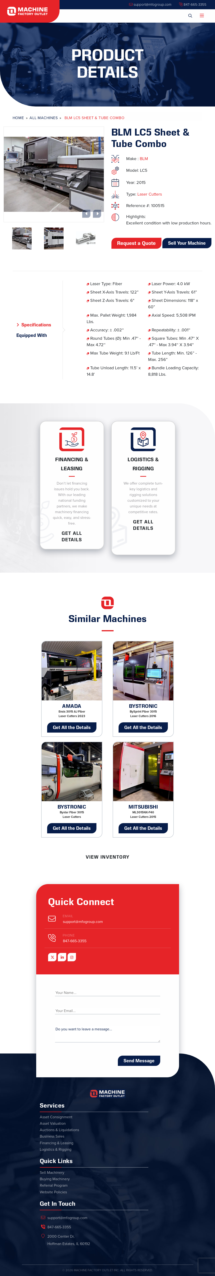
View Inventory (108, 857)
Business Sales (52, 1136)
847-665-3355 (192, 4)
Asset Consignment (56, 1117)
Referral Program (54, 1185)
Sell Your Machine (187, 243)
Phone (69, 935)
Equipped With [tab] (31, 335)
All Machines (44, 118)
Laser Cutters (149, 194)
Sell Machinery (52, 1172)
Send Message (139, 1060)
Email (68, 916)
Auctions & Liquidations (59, 1130)
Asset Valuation (53, 1123)
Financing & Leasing (56, 1143)
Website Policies (53, 1192)
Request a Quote (136, 243)
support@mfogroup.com (150, 4)
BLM (144, 158)
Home (18, 118)
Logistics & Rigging (55, 1149)
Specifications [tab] (36, 324)
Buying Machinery (55, 1179)
